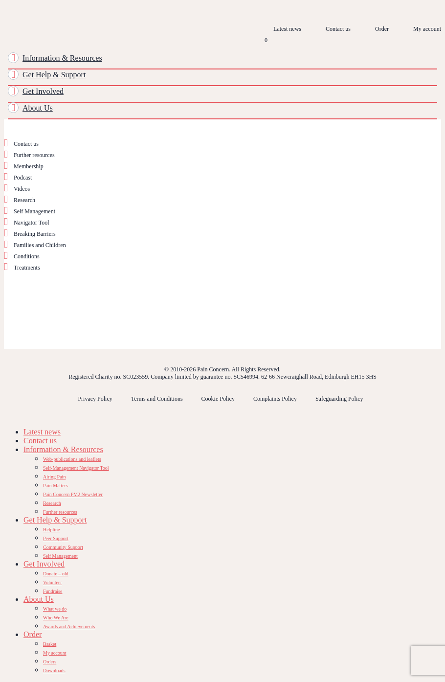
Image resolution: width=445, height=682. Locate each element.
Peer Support (55, 538)
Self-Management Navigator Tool (76, 468)
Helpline (51, 529)
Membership (29, 166)
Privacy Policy (95, 398)
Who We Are (55, 617)
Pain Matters (55, 485)
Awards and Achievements (69, 626)
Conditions (27, 256)
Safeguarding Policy (339, 398)
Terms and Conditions (157, 398)
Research (24, 200)
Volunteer (52, 582)
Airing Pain (54, 476)
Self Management (34, 211)
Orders (49, 661)
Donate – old (55, 573)
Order (382, 28)
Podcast (23, 177)
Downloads (54, 670)
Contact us (338, 28)
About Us (37, 108)
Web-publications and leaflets (72, 459)
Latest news (287, 28)
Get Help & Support (54, 74)
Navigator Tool (31, 222)
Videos (22, 188)
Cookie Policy (218, 398)
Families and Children (40, 245)
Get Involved (43, 91)
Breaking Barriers (35, 233)
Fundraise (52, 591)
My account (427, 28)
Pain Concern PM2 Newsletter (73, 494)
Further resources (34, 155)
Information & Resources (62, 58)
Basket (49, 644)
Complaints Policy (275, 398)
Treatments (27, 267)
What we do (55, 609)
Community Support (63, 547)
